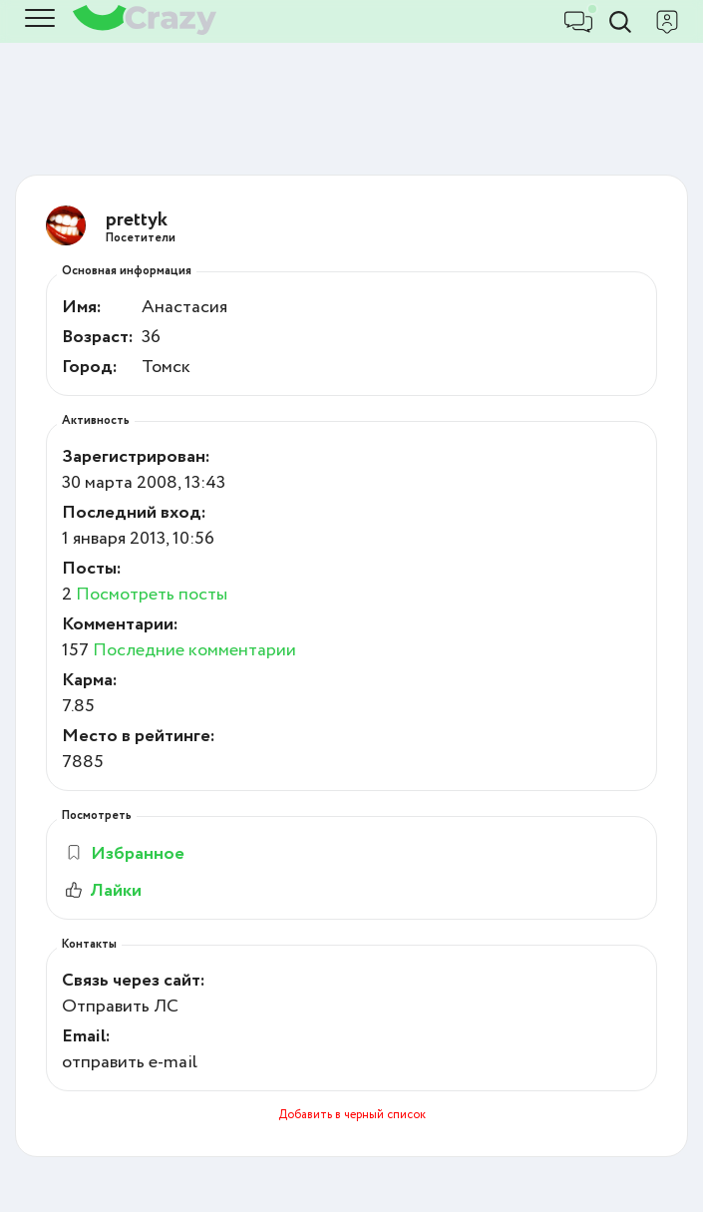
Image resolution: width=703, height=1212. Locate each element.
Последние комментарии (194, 650)
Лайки (102, 891)
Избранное (124, 854)
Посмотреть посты (151, 594)
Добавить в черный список (352, 1114)
